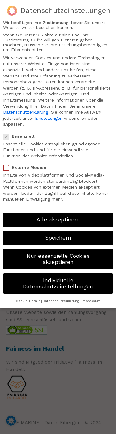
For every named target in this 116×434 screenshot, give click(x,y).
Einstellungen (48, 115)
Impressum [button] (91, 298)
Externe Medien (27, 164)
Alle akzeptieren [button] (58, 217)
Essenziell (21, 133)
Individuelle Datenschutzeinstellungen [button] (58, 281)
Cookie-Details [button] (28, 298)
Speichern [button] (58, 235)
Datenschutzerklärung (25, 109)
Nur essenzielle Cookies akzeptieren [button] (58, 257)
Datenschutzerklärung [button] (61, 298)
